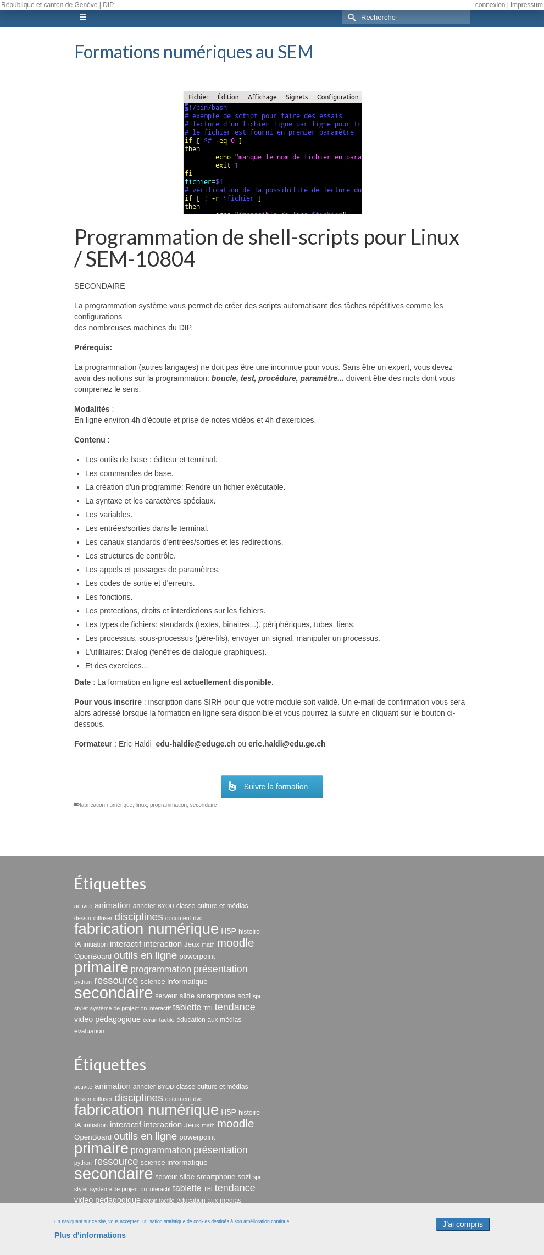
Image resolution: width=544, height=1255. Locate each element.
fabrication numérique (106, 805)
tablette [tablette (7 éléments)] (187, 1007)
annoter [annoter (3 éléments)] (144, 906)
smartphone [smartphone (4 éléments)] (216, 996)
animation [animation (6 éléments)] (113, 905)
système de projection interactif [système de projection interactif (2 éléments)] (130, 1008)
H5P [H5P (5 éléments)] (228, 931)
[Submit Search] (350, 17)
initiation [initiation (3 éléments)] (96, 944)
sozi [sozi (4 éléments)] (244, 996)
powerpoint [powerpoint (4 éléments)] (197, 956)
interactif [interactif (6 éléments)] (125, 943)
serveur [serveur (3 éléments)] (166, 996)
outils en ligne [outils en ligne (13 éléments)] (145, 955)
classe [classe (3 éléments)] (185, 906)
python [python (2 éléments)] (83, 981)
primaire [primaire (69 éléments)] (101, 967)
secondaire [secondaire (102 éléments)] (113, 992)
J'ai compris (463, 1230)
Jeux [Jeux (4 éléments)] (191, 944)
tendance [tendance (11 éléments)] (235, 1007)
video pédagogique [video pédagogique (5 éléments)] (107, 1019)
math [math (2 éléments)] (208, 944)
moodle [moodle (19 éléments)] (235, 942)
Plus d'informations (90, 1241)
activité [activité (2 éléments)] (83, 906)
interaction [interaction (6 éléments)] (162, 943)
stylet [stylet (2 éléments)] (81, 1008)
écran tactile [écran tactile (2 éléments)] (158, 1019)
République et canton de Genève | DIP (57, 5)
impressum (526, 5)
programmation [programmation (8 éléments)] (161, 969)
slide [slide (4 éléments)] (187, 996)
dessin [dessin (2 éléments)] (82, 918)
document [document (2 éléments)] (178, 918)
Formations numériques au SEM (194, 51)
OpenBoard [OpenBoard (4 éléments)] (93, 956)
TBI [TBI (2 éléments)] (208, 1008)
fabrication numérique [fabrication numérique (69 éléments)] (146, 928)
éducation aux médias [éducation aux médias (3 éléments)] (208, 1020)
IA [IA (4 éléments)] (77, 944)
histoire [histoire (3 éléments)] (249, 932)
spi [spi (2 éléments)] (256, 996)
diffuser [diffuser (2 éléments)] (103, 918)
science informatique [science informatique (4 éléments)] (173, 981)
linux (141, 805)
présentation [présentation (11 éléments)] (220, 969)
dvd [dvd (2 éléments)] (197, 918)
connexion (490, 5)
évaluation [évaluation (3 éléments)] (89, 1031)
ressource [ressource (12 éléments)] (116, 980)
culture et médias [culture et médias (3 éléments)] (222, 906)
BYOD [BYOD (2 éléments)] (166, 906)
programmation (168, 805)
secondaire (203, 805)
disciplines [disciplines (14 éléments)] (138, 916)
